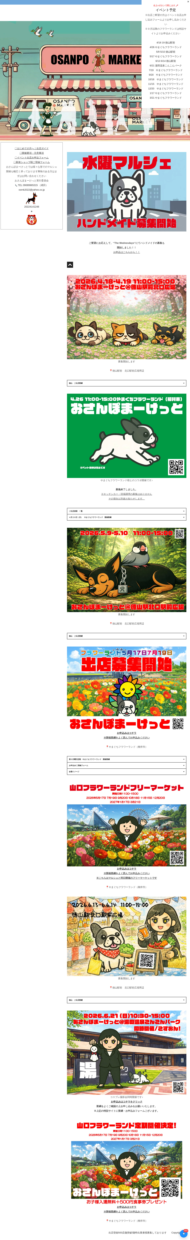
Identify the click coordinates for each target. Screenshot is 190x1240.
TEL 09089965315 (28, 185)
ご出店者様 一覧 (76, 511)
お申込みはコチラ (126, 733)
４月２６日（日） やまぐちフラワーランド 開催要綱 (90, 517)
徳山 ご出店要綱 (76, 383)
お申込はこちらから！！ (126, 252)
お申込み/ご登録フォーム (78, 765)
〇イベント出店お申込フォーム (32, 157)
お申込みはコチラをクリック (126, 1101)
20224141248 (31, 206)
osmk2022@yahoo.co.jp (32, 189)
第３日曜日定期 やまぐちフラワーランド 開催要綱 (89, 759)
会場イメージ (74, 772)
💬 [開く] (185, 1232)
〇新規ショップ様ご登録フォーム (31, 162)
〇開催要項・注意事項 (32, 153)
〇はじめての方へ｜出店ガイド (32, 148)
